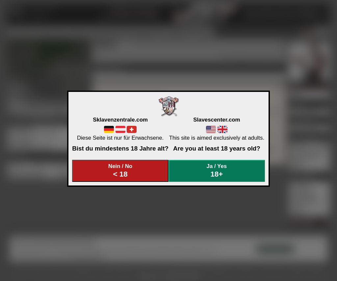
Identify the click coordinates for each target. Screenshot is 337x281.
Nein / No (120, 171)
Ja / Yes (217, 171)
